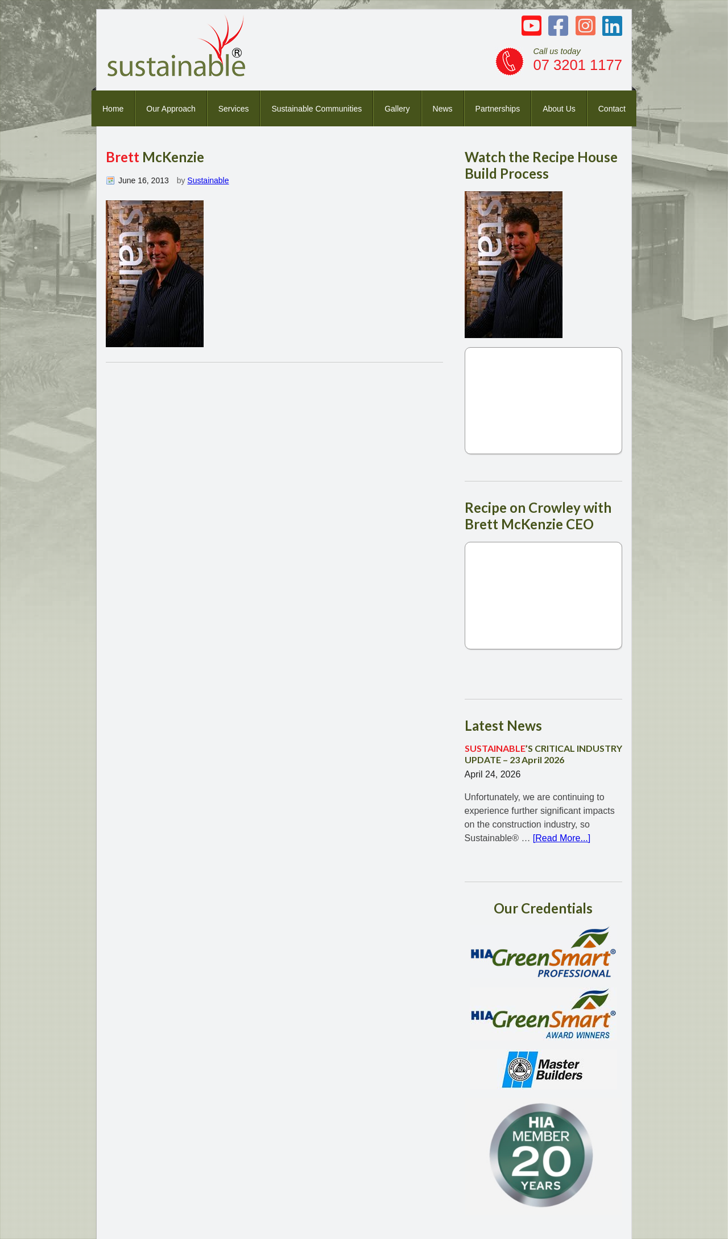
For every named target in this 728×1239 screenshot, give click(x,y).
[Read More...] (561, 838)
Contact (612, 108)
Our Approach (170, 108)
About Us (559, 108)
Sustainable (208, 180)
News (443, 108)
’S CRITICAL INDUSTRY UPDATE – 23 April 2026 (543, 753)
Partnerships (497, 108)
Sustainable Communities (316, 108)
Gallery (397, 108)
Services (233, 108)
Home (112, 108)
